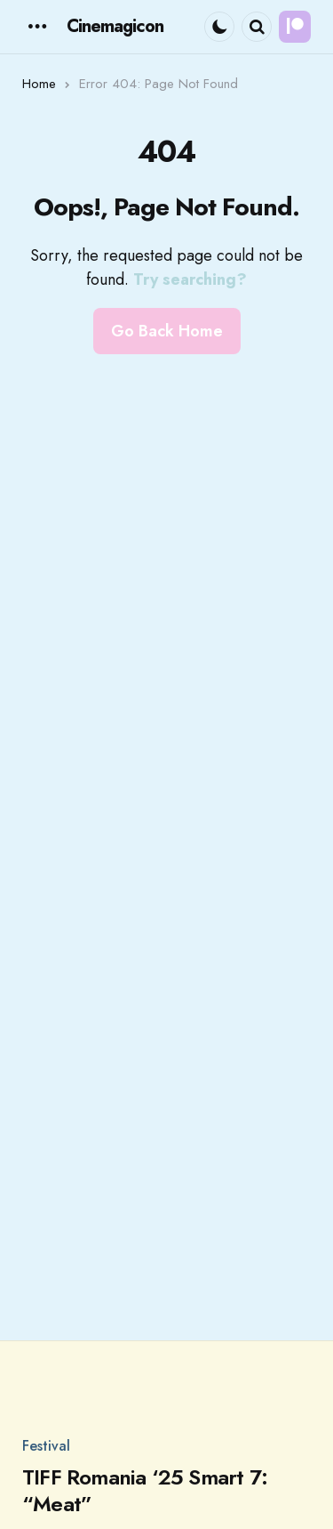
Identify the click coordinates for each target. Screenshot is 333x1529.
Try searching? (190, 279)
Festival (46, 1446)
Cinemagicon (115, 26)
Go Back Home (167, 331)
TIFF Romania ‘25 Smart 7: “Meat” (144, 1490)
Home (39, 83)
